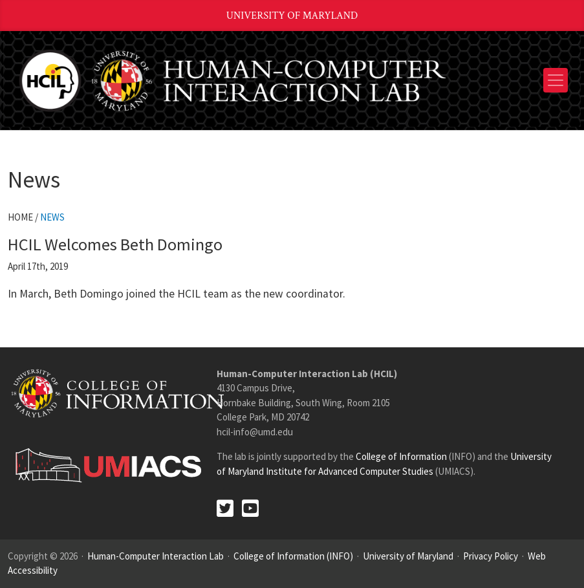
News (52, 217)
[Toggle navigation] (555, 80)
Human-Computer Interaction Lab (155, 556)
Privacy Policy (490, 556)
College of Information (401, 456)
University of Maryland (292, 16)
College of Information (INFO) (293, 556)
